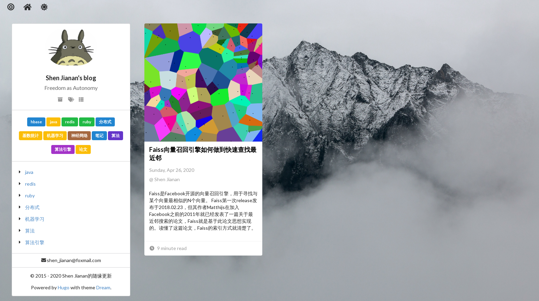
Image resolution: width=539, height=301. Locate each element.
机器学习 (55, 135)
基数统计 (30, 135)
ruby (86, 121)
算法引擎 (63, 149)
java (53, 121)
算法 (115, 135)
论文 (83, 149)
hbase (36, 121)
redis (70, 121)
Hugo (63, 287)
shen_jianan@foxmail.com (74, 260)
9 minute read (168, 248)
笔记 (99, 135)
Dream (103, 287)
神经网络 (79, 135)
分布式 (105, 121)
